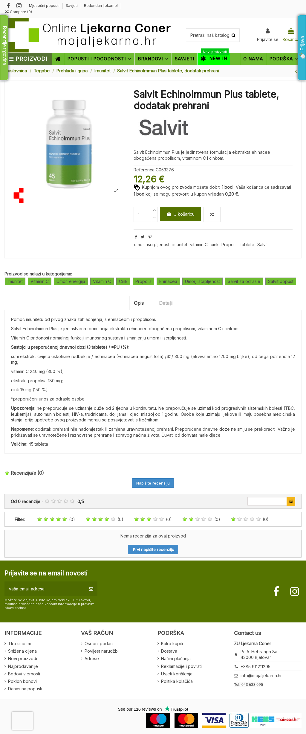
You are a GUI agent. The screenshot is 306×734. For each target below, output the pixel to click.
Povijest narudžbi (102, 651)
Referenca (144, 169)
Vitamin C (39, 281)
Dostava (169, 651)
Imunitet (15, 281)
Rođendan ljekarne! (101, 5)
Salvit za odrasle (244, 281)
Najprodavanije (23, 666)
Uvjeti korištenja (176, 673)
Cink (123, 281)
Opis (139, 303)
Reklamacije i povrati (181, 666)
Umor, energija (70, 281)
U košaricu (180, 214)
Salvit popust (280, 281)
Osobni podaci (99, 643)
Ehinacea (168, 281)
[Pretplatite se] (91, 588)
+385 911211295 (255, 666)
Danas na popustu (26, 688)
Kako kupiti (172, 643)
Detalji (165, 303)
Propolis (229, 244)
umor (139, 244)
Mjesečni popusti (44, 5)
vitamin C (199, 244)
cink (215, 244)
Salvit (262, 244)
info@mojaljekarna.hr (261, 675)
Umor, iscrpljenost (202, 281)
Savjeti (72, 5)
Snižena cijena (22, 651)
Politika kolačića (177, 681)
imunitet (179, 244)
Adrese (92, 658)
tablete (247, 244)
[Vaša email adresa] (44, 588)
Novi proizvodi (22, 658)
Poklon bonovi (22, 681)
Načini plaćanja (176, 658)
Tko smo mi (19, 643)
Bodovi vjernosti (24, 673)
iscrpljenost (158, 244)
